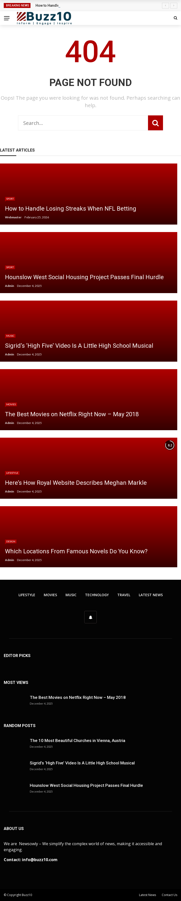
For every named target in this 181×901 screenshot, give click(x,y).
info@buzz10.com (40, 859)
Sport (10, 198)
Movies (11, 404)
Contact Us (169, 895)
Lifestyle (12, 472)
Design (10, 541)
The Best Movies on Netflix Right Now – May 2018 (78, 697)
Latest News (151, 594)
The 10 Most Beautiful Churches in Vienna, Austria (77, 740)
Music (10, 335)
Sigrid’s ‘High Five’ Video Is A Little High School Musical (82, 762)
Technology (97, 594)
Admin (9, 286)
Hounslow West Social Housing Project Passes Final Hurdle (86, 785)
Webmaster (13, 217)
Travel (123, 594)
